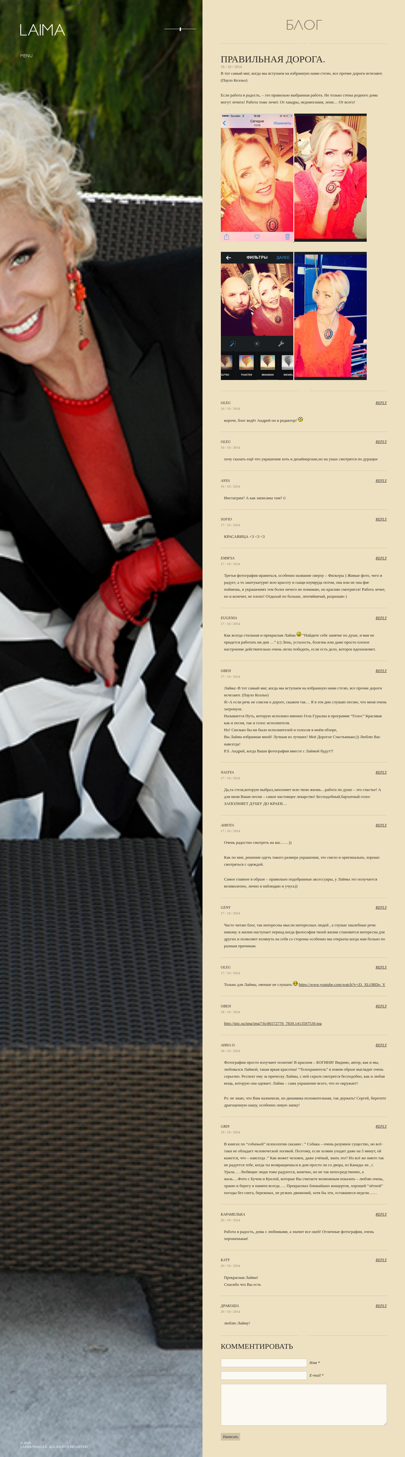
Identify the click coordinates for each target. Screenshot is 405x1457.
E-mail (315, 1375)
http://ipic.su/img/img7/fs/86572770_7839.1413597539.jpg (273, 1023)
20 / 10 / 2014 (230, 1220)
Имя (313, 1362)
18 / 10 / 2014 (230, 1012)
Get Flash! (82, 3)
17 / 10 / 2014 (230, 525)
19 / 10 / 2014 (230, 1132)
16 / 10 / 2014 (230, 408)
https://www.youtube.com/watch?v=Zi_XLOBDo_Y (342, 984)
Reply (381, 403)
